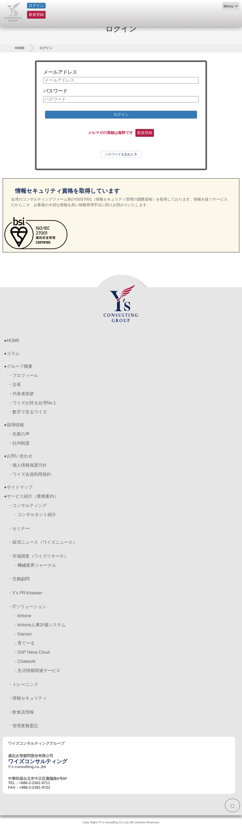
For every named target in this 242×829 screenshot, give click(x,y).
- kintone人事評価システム (40, 625)
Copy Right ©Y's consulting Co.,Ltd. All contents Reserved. (120, 822)
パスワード (55, 91)
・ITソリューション (27, 606)
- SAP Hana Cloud (32, 652)
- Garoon (23, 634)
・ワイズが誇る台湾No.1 (32, 403)
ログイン (36, 5)
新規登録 (36, 14)
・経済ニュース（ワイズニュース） (42, 542)
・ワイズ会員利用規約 (29, 474)
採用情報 (15, 425)
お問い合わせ (20, 456)
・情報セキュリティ (27, 698)
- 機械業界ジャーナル (35, 565)
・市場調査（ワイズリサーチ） (38, 556)
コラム (13, 353)
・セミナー (19, 528)
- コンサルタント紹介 (35, 514)
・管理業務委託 (23, 725)
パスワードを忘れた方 (121, 154)
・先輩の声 (19, 434)
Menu (228, 6)
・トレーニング (23, 684)
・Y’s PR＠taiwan (25, 593)
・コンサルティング (27, 505)
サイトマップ (20, 487)
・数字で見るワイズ (27, 412)
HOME (19, 48)
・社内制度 (19, 443)
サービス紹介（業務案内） (32, 496)
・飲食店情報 (21, 712)
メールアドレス (60, 72)
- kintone (23, 615)
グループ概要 (20, 366)
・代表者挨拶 (21, 393)
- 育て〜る (25, 643)
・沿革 (14, 384)
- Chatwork (25, 661)
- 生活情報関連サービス (37, 670)
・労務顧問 (19, 579)
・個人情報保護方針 (27, 465)
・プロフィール (23, 375)
